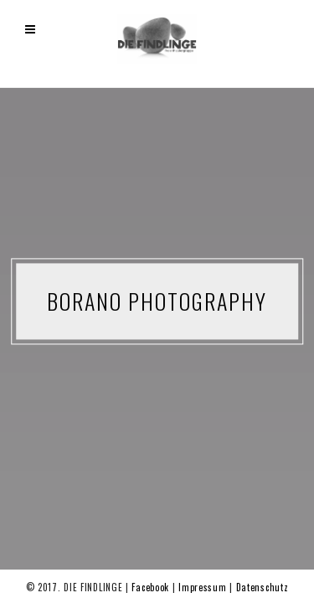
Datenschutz (262, 587)
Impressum (203, 587)
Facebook (151, 587)
